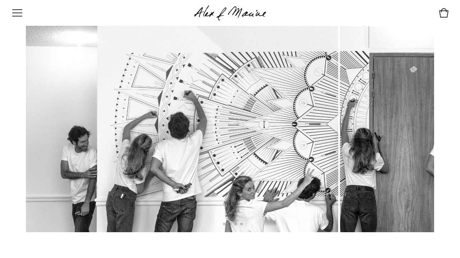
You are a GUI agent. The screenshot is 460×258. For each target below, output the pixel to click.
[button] (218, 224)
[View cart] (443, 14)
